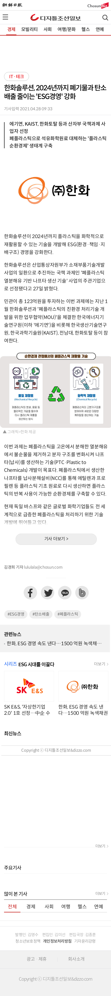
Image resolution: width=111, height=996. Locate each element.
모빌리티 (29, 29)
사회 (48, 29)
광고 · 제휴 (36, 959)
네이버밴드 (82, 592)
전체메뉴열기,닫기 (5, 17)
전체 (12, 907)
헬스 (85, 29)
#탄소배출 (41, 614)
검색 (105, 18)
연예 (100, 29)
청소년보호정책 (27, 941)
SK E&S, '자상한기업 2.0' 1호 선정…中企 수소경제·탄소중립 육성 (27, 710)
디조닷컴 (56, 17)
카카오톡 (64, 592)
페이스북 (30, 592)
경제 (11, 29)
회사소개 (76, 959)
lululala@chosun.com (43, 567)
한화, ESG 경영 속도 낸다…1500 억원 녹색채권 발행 (54, 644)
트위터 (47, 592)
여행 (65, 907)
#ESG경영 (16, 614)
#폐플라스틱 (68, 614)
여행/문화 (67, 29)
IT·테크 (16, 77)
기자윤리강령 (85, 941)
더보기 (99, 664)
